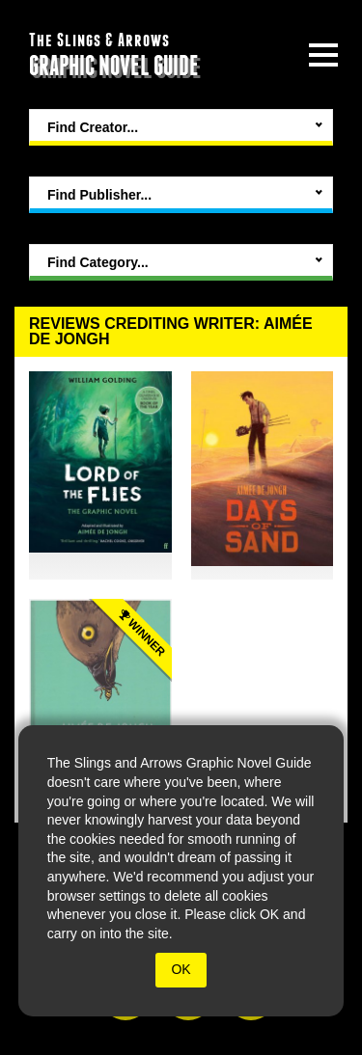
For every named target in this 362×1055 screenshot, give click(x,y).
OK (180, 969)
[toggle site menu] (323, 55)
